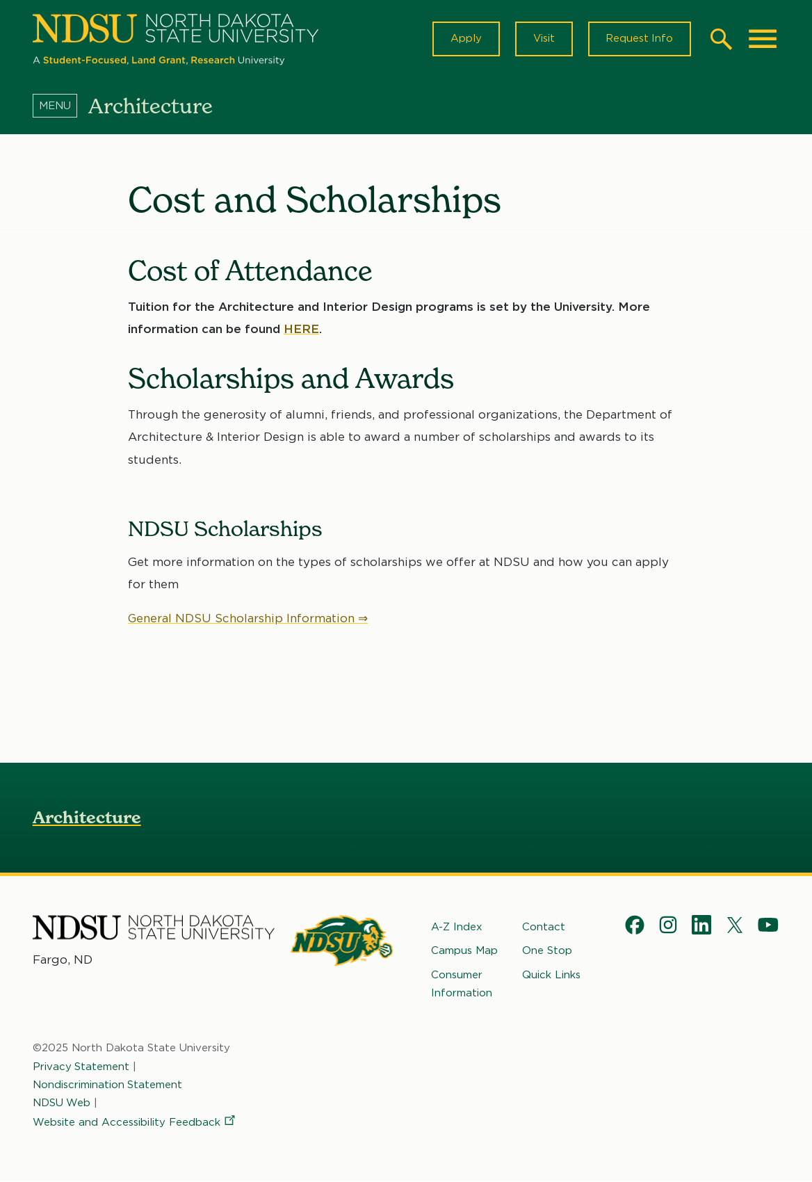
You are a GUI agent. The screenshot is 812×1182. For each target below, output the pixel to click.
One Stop (547, 951)
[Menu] (60, 106)
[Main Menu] (762, 39)
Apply (464, 39)
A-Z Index (456, 927)
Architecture (87, 817)
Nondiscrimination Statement (108, 1084)
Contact (543, 927)
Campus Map (464, 951)
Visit (542, 39)
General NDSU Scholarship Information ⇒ (248, 618)
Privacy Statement (81, 1066)
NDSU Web (62, 1102)
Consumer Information (461, 984)
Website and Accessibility (135, 1123)
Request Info (639, 39)
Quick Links (551, 975)
